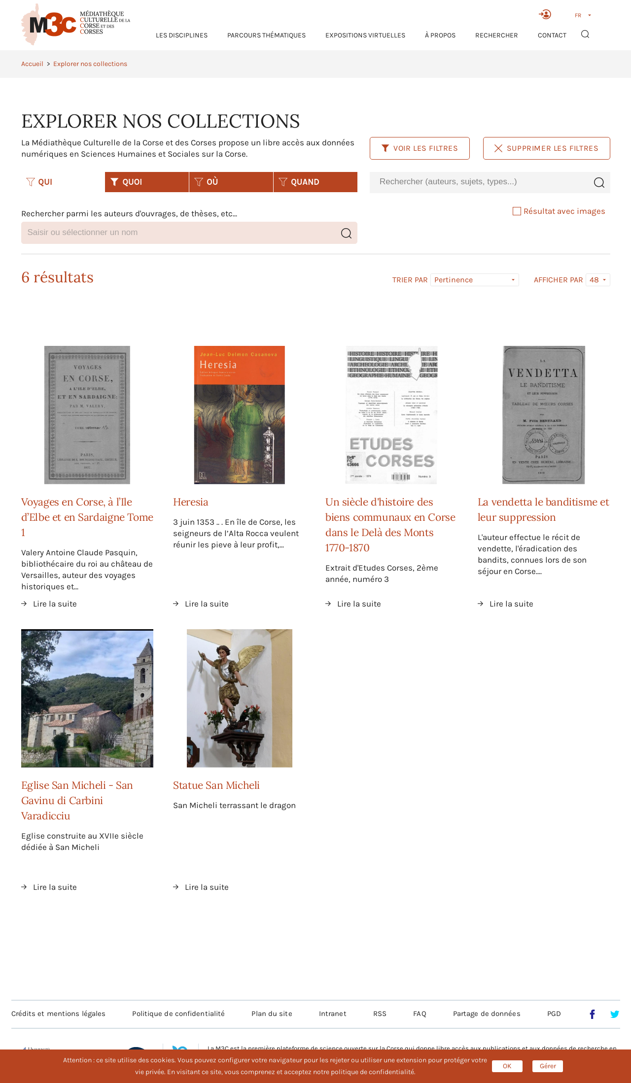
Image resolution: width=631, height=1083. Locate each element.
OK (507, 1066)
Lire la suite (55, 604)
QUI (39, 182)
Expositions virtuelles (365, 35)
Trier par (410, 280)
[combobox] (479, 182)
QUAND (299, 182)
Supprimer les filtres (546, 148)
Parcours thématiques (266, 35)
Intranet (333, 1013)
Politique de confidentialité (178, 1013)
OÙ (206, 182)
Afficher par (558, 280)
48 (594, 279)
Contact (552, 35)
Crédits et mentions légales (58, 1013)
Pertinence (453, 279)
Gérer (548, 1066)
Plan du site (271, 1013)
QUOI (126, 182)
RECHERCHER (496, 35)
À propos (440, 35)
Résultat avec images (559, 211)
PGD (554, 1013)
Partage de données (487, 1013)
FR (578, 15)
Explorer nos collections (90, 64)
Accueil (32, 64)
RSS (379, 1013)
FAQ (419, 1013)
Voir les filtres (419, 148)
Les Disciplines (182, 35)
